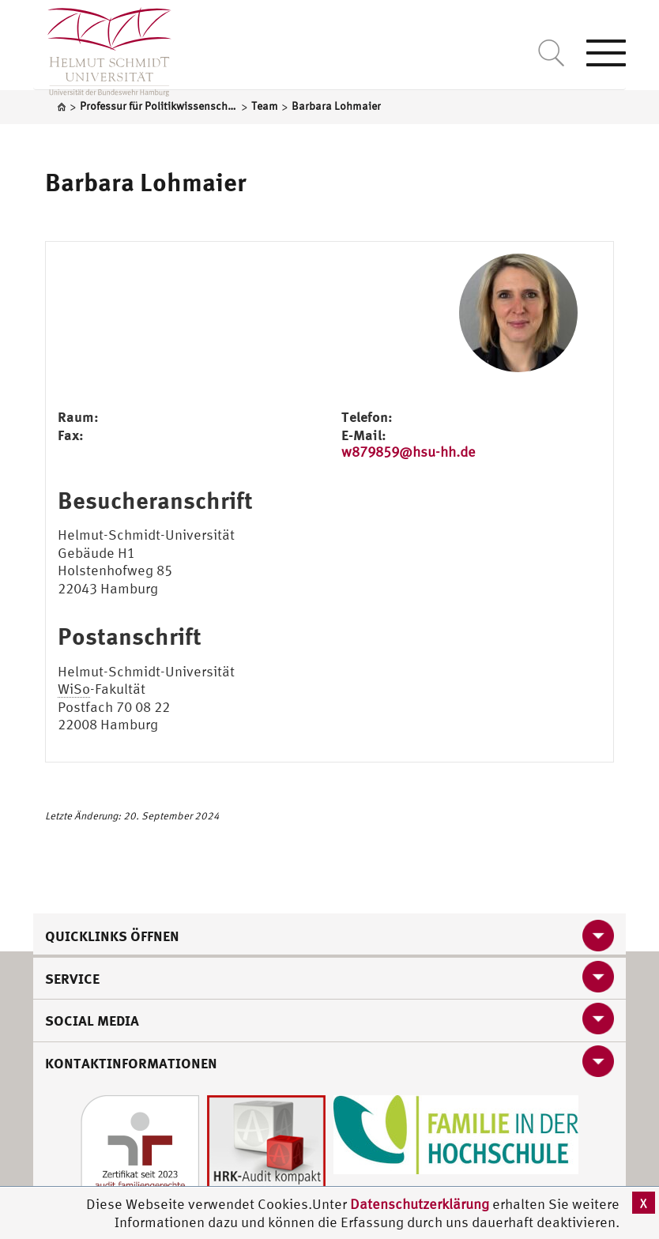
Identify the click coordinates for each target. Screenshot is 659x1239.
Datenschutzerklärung (419, 1204)
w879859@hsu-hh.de (408, 451)
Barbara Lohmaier (146, 182)
